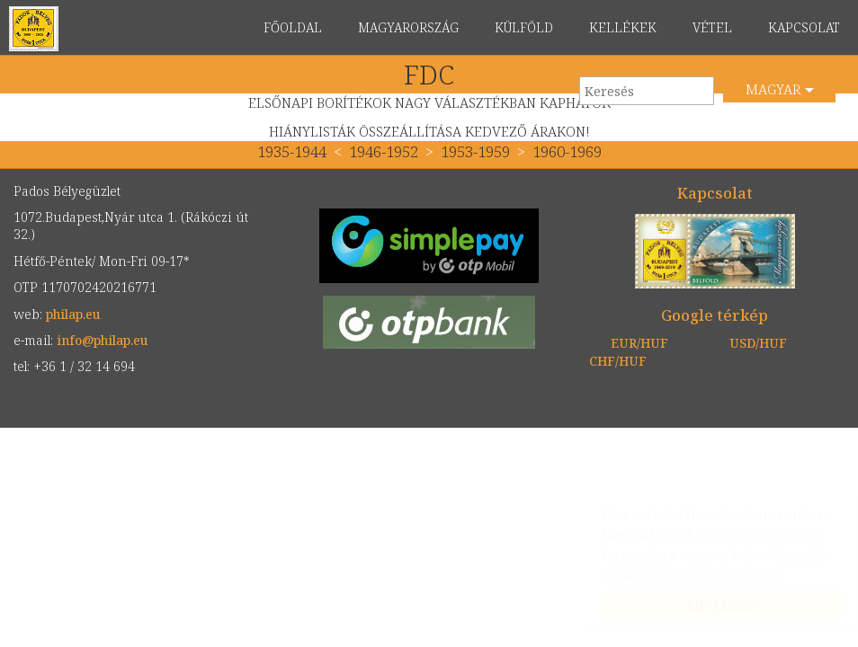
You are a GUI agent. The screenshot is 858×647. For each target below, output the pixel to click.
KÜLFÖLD (524, 27)
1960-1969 (567, 151)
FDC (429, 74)
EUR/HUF (639, 342)
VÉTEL (712, 27)
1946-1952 (383, 151)
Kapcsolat (715, 192)
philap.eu (33, 28)
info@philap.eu (102, 340)
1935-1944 (293, 151)
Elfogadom (705, 605)
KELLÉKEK (623, 27)
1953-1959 (475, 151)
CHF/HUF (618, 360)
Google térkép (714, 315)
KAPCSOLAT (804, 27)
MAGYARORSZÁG (408, 27)
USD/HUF (758, 342)
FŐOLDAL (293, 27)
